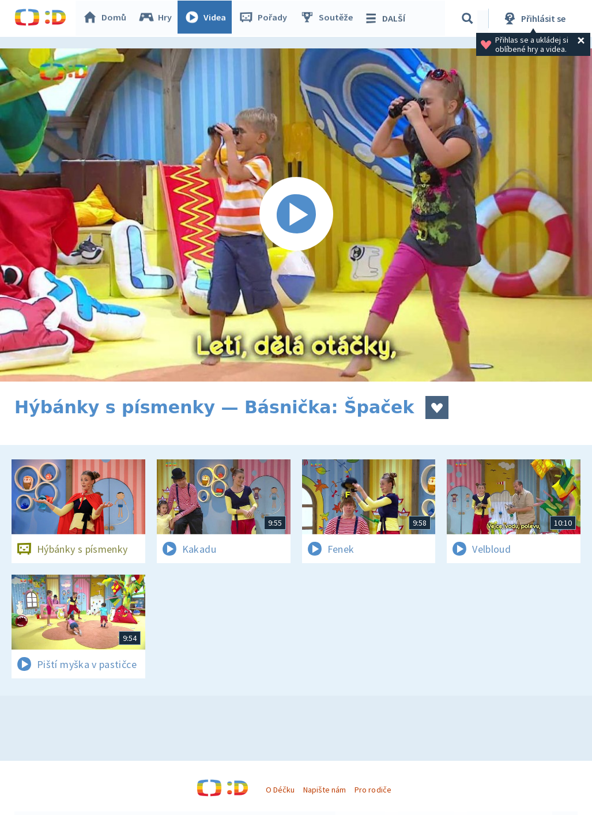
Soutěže (329, 18)
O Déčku (280, 789)
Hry (158, 18)
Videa (208, 18)
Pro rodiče (373, 789)
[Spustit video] (296, 215)
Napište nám (324, 789)
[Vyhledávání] (469, 18)
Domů (107, 18)
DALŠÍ (387, 18)
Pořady (266, 18)
